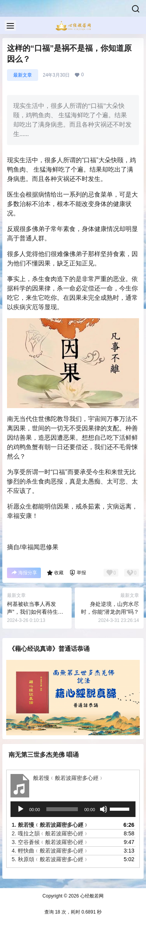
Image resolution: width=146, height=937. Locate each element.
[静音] (103, 809)
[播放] (21, 809)
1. (50, 825)
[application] (73, 809)
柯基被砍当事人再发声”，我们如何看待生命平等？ (35, 611)
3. (50, 842)
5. (50, 859)
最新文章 (22, 75)
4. (50, 850)
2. (50, 833)
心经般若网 (91, 896)
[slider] (62, 809)
